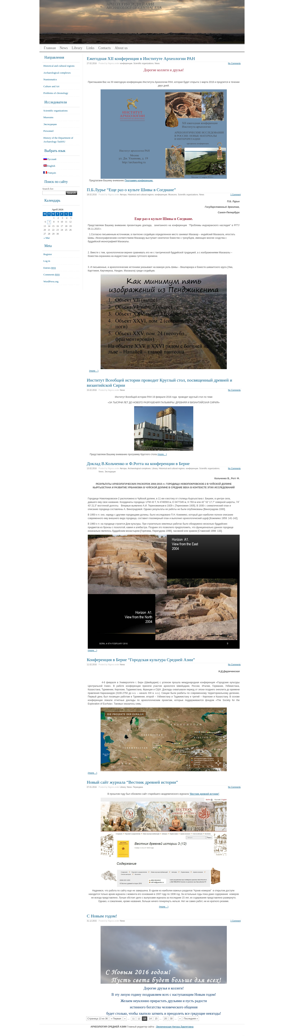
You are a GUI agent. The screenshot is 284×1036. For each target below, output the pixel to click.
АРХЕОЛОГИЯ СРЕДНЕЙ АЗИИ (130, 4)
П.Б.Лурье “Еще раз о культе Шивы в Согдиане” (131, 189)
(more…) (93, 371)
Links (90, 48)
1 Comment (235, 195)
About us (121, 48)
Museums (172, 195)
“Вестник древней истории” (204, 794)
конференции (126, 63)
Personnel (48, 130)
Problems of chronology (55, 93)
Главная (50, 48)
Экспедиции (110, 472)
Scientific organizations (143, 63)
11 (133, 1018)
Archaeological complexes (139, 468)
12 (139, 1018)
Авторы (123, 195)
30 (171, 1018)
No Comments (234, 63)
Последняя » (191, 1018)
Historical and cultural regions (141, 195)
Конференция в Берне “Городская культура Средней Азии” (141, 659)
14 (150, 1018)
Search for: (48, 188)
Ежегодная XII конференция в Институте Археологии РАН (141, 58)
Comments (51, 274)
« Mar (47, 237)
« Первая (116, 1018)
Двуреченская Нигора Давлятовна (174, 1026)
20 (165, 1018)
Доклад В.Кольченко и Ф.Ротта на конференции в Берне (138, 463)
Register (47, 254)
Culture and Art (51, 86)
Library (77, 48)
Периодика (138, 787)
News (64, 48)
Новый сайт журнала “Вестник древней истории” (132, 782)
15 (156, 1018)
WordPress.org (50, 281)
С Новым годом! (102, 915)
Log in (46, 260)
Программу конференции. (139, 180)
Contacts (104, 48)
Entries (49, 267)
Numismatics (50, 79)
